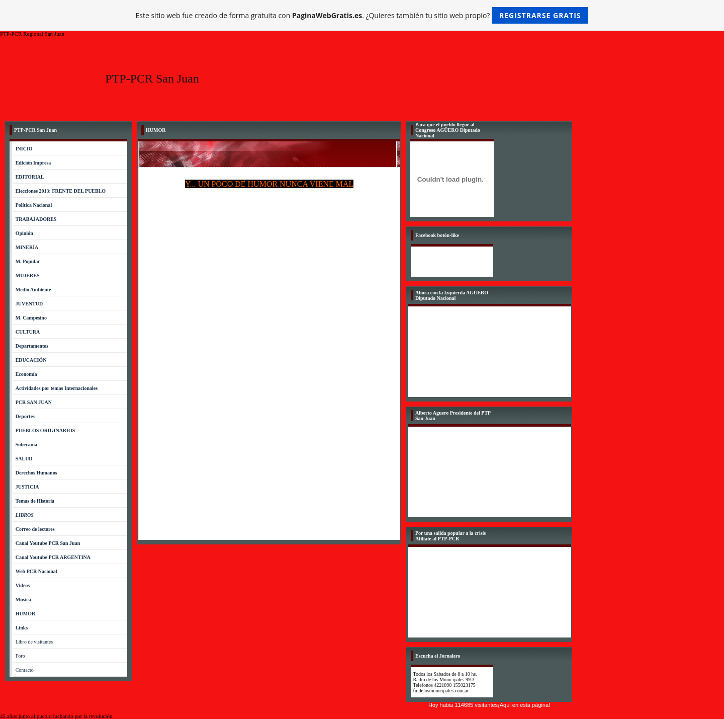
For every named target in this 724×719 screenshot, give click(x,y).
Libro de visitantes (34, 642)
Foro (20, 656)
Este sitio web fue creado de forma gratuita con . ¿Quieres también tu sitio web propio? (362, 15)
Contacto (25, 670)
